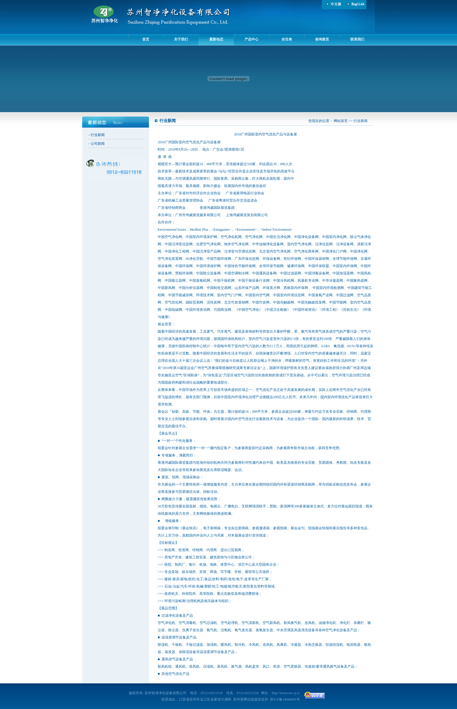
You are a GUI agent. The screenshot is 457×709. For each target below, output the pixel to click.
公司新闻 (98, 144)
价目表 (287, 39)
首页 (145, 39)
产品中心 (252, 39)
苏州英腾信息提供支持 (250, 699)
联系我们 (357, 39)
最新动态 (216, 39)
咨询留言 (322, 39)
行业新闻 (98, 135)
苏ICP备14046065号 (285, 699)
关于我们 (181, 39)
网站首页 (341, 121)
